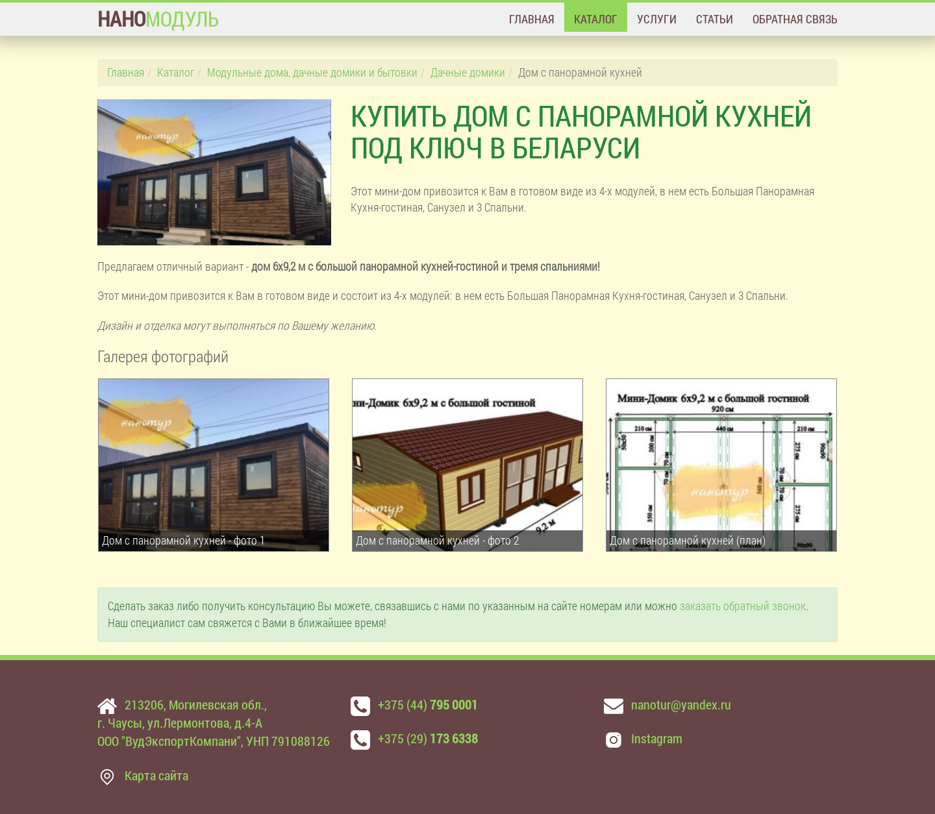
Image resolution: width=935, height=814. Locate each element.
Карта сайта (156, 775)
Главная (532, 19)
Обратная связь (795, 19)
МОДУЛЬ (158, 18)
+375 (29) (428, 738)
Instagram (656, 738)
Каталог (595, 19)
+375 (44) (428, 704)
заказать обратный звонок (743, 605)
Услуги (657, 19)
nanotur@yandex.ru (681, 704)
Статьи (714, 19)
